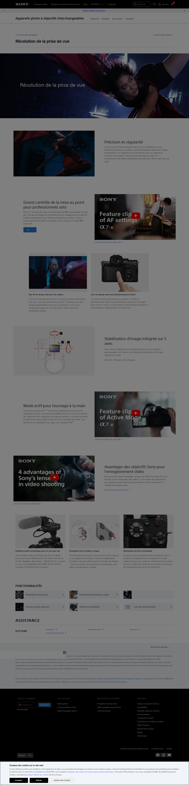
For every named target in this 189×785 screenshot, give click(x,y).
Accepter (18, 780)
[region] (94, 773)
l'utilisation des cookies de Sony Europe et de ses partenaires (90, 772)
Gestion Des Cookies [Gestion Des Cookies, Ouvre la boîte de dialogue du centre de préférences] (62, 780)
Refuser (39, 780)
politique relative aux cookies (37, 775)
